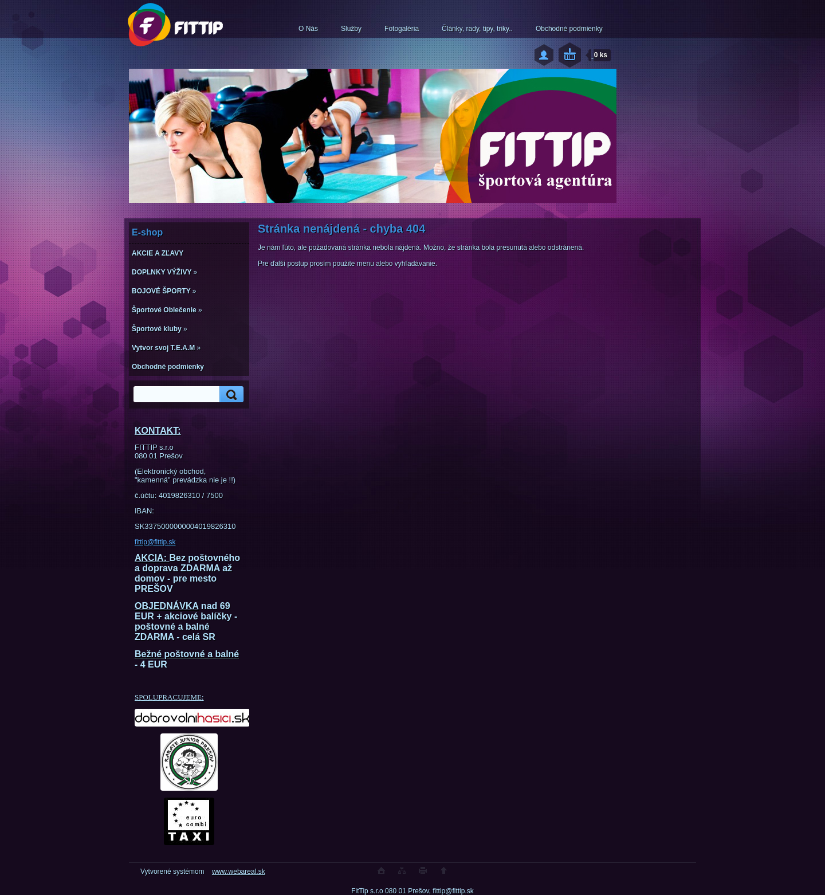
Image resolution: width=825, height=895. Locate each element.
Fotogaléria (401, 29)
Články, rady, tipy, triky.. (477, 29)
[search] (229, 394)
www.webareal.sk (238, 871)
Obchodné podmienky (569, 29)
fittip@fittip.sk (155, 542)
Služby (351, 29)
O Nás (308, 29)
